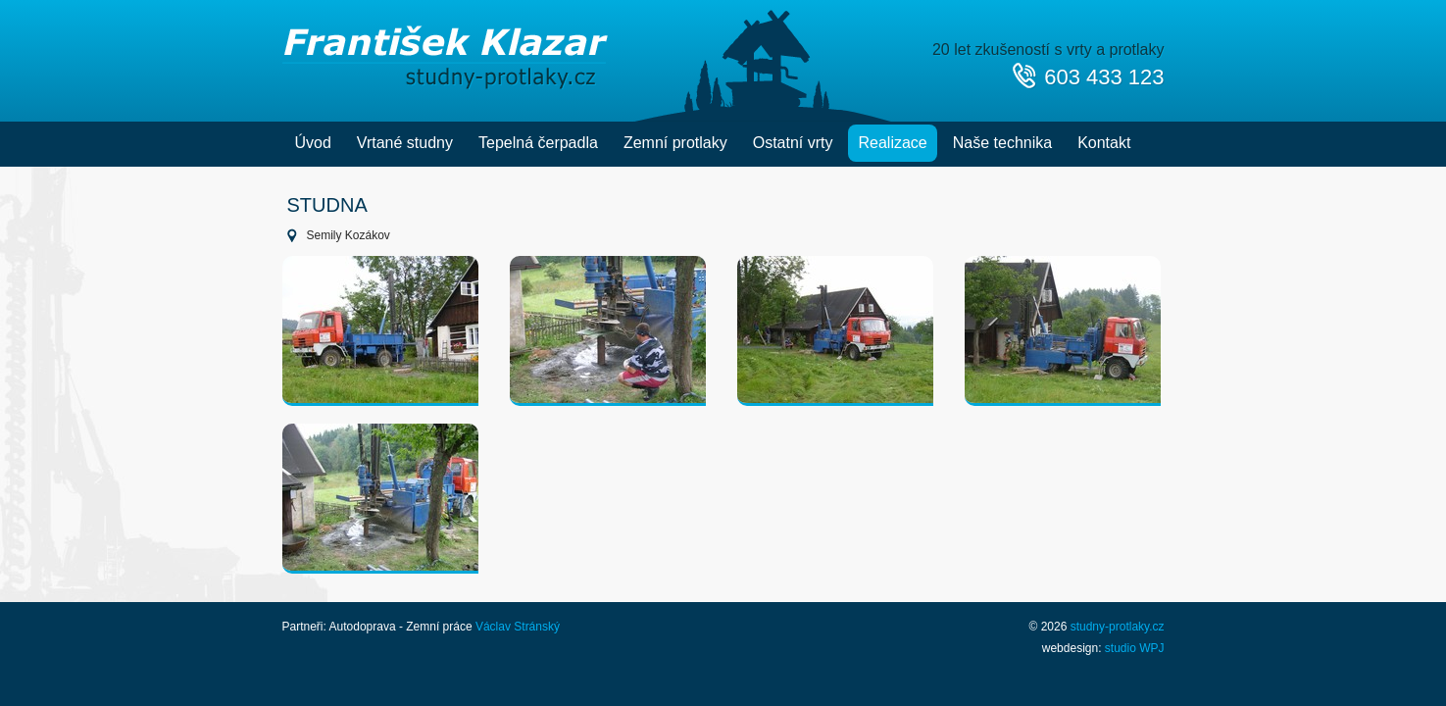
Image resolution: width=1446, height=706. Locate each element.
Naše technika (1002, 142)
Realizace (892, 142)
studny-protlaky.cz (1118, 626)
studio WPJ (1135, 648)
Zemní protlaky (675, 142)
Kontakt (1103, 142)
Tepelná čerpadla (538, 142)
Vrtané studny (405, 142)
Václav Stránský (517, 626)
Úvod (313, 142)
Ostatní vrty (793, 142)
